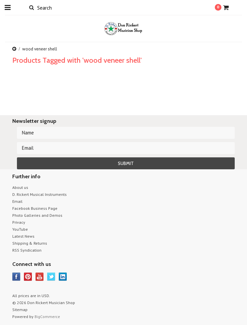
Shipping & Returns (29, 243)
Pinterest (28, 277)
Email (17, 201)
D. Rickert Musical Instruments (39, 194)
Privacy (18, 222)
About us (20, 187)
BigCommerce (47, 316)
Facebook (16, 277)
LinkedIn (63, 277)
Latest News (23, 236)
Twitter (51, 277)
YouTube (20, 229)
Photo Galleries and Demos (37, 215)
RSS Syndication (26, 250)
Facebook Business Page (34, 208)
